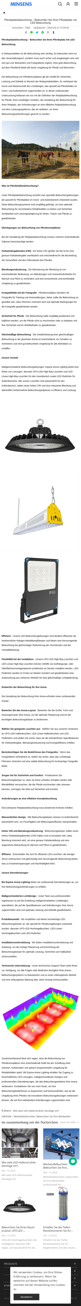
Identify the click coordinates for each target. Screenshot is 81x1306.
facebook (26, 32)
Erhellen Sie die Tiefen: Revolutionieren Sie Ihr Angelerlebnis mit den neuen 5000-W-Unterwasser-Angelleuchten (60, 1229)
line (31, 32)
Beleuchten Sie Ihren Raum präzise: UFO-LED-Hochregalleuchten (18, 1229)
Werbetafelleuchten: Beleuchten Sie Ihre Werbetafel (42, 1116)
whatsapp (42, 32)
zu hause (4, 12)
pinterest (48, 32)
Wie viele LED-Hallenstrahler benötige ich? (36, 1110)
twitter (37, 32)
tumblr (53, 32)
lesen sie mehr (69, 1122)
